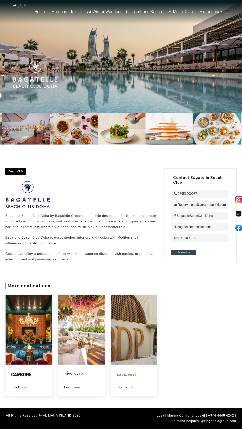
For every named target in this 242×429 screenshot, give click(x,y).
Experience (210, 12)
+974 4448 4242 (221, 415)
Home (40, 12)
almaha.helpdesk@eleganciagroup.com (205, 421)
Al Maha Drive (181, 12)
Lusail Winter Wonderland (104, 12)
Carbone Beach (148, 12)
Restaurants (63, 12)
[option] (121, 131)
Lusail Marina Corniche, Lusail (181, 415)
